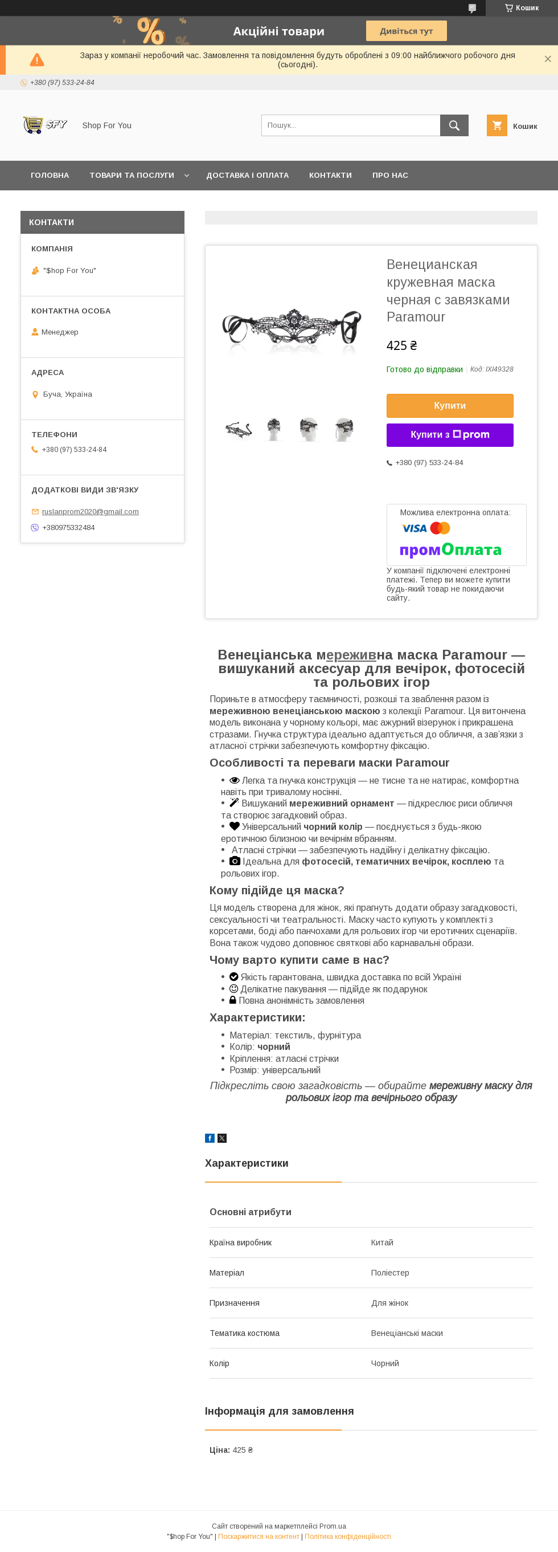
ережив (351, 654)
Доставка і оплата (247, 175)
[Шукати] (454, 125)
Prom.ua (332, 1526)
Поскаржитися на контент (258, 1537)
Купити (450, 405)
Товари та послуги (131, 175)
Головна (50, 175)
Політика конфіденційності (348, 1537)
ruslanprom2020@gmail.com (90, 511)
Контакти (330, 175)
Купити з (450, 435)
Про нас (390, 175)
